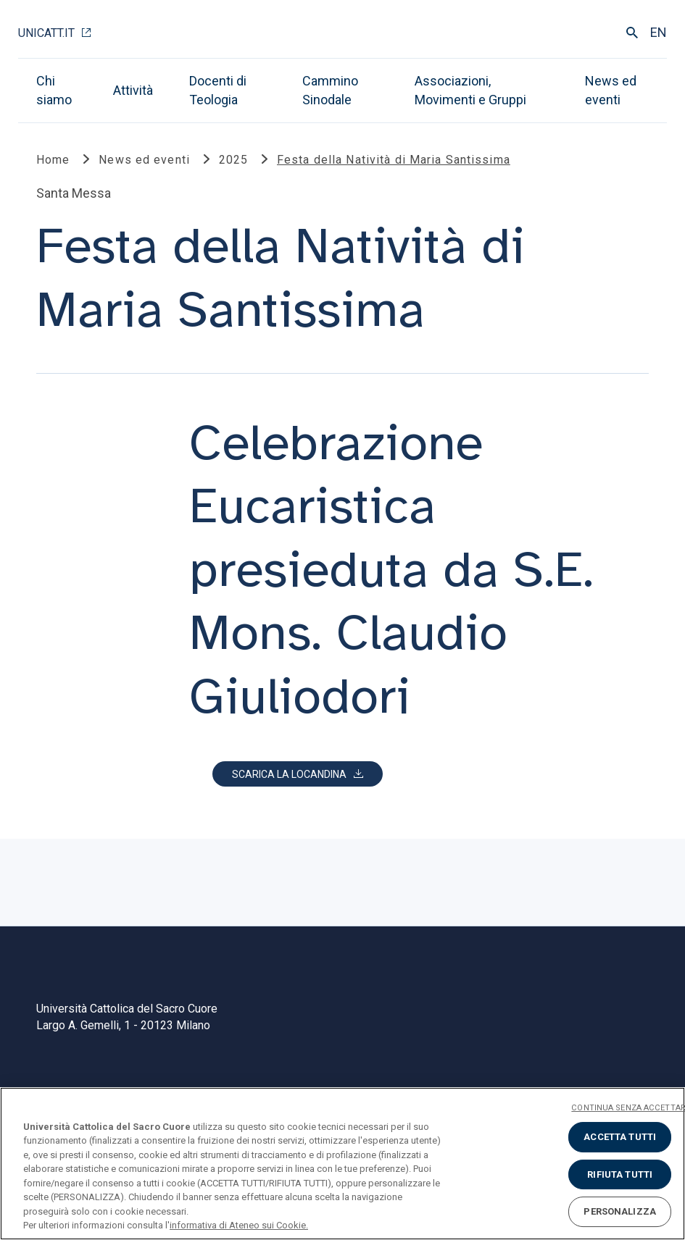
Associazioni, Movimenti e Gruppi (470, 90)
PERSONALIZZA (620, 1211)
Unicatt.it (46, 33)
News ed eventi (610, 90)
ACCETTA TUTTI (620, 1136)
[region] (342, 1163)
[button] (297, 774)
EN (658, 32)
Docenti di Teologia (217, 90)
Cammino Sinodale (330, 90)
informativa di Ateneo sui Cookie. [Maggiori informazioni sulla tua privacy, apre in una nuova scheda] (239, 1225)
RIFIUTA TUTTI (619, 1174)
